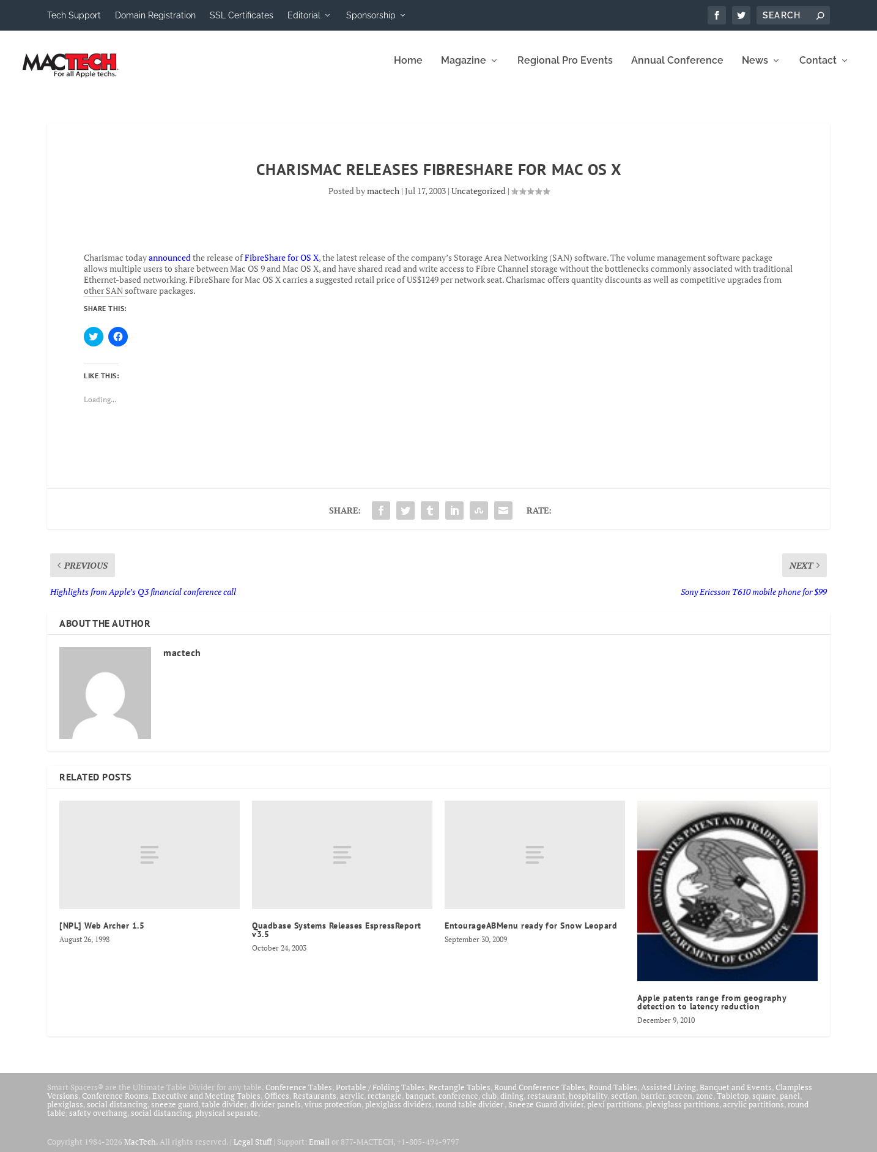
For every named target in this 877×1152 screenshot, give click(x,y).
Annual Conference (677, 69)
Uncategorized (478, 198)
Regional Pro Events (565, 69)
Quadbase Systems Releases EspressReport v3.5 (336, 938)
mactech (383, 198)
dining (512, 1103)
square (764, 1103)
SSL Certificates (241, 15)
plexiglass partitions (682, 1112)
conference (458, 1103)
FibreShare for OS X (282, 265)
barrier (653, 1103)
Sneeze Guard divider (545, 1112)
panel (790, 1103)
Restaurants (314, 1103)
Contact (818, 69)
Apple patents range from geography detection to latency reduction (711, 1010)
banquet (420, 1103)
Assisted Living (668, 1095)
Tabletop (733, 1103)
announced (170, 265)
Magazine (463, 69)
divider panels (275, 1112)
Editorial (303, 15)
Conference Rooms (115, 1103)
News (755, 69)
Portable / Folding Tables (380, 1095)
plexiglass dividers (398, 1112)
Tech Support (74, 15)
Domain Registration (155, 15)
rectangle (385, 1103)
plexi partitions (614, 1112)
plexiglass (65, 1112)
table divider (224, 1112)
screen (680, 1103)
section (624, 1103)
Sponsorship (371, 15)
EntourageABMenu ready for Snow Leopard (531, 933)
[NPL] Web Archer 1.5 (101, 933)
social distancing (117, 1112)
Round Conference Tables (539, 1095)
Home (408, 69)
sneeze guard (174, 1112)
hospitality (588, 1103)
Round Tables (613, 1095)
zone (704, 1103)
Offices (276, 1103)
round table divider (470, 1112)
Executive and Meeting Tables (206, 1103)
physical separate (226, 1120)
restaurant (546, 1103)
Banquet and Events (736, 1095)
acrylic (352, 1103)
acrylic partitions (753, 1112)
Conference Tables (298, 1095)
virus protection (333, 1112)
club (489, 1103)
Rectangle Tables (459, 1095)
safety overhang (98, 1120)
